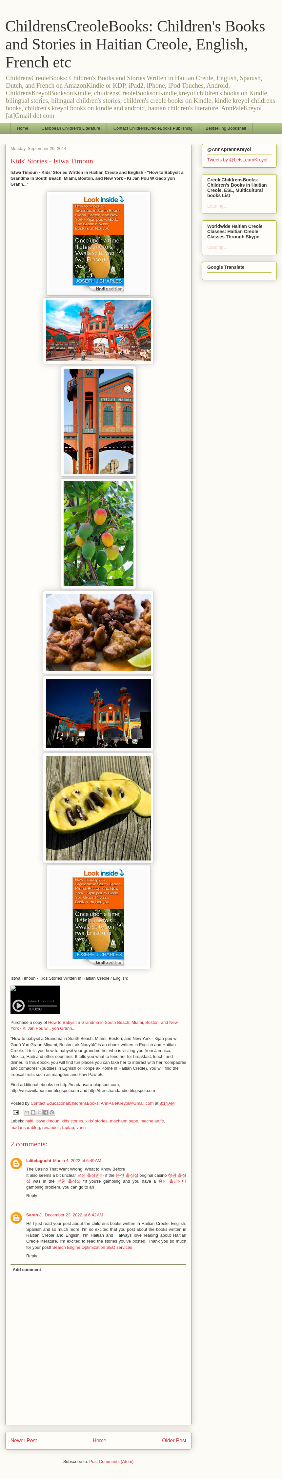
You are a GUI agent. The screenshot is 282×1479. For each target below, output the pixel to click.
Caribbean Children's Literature (70, 128)
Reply (31, 1195)
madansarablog (25, 1127)
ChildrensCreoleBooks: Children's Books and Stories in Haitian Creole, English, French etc (135, 44)
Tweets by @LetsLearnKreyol (237, 159)
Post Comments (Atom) (111, 1461)
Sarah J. (34, 1214)
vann (81, 1127)
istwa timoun (47, 1120)
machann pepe (124, 1120)
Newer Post (23, 1440)
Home (23, 128)
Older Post (174, 1440)
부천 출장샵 (69, 1181)
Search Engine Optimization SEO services (92, 1247)
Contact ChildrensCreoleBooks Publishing (152, 128)
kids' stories (96, 1120)
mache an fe (152, 1120)
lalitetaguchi (38, 1160)
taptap (68, 1127)
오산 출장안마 (90, 1175)
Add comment (27, 1269)
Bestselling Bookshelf (226, 128)
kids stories (72, 1120)
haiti (29, 1120)
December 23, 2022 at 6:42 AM (74, 1214)
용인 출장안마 (172, 1181)
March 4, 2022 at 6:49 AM (77, 1160)
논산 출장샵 (127, 1175)
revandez (51, 1127)
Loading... (217, 206)
